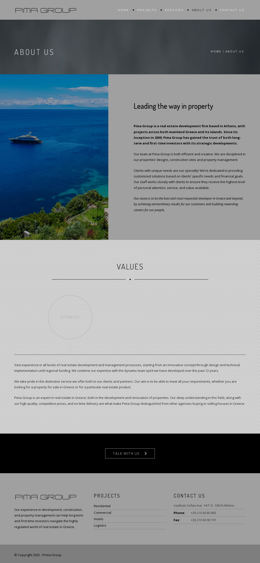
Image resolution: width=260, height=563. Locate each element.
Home (123, 10)
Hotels (98, 519)
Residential (102, 506)
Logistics (100, 525)
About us (202, 10)
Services (174, 10)
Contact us (232, 10)
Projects (147, 10)
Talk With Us (126, 453)
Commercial (102, 512)
